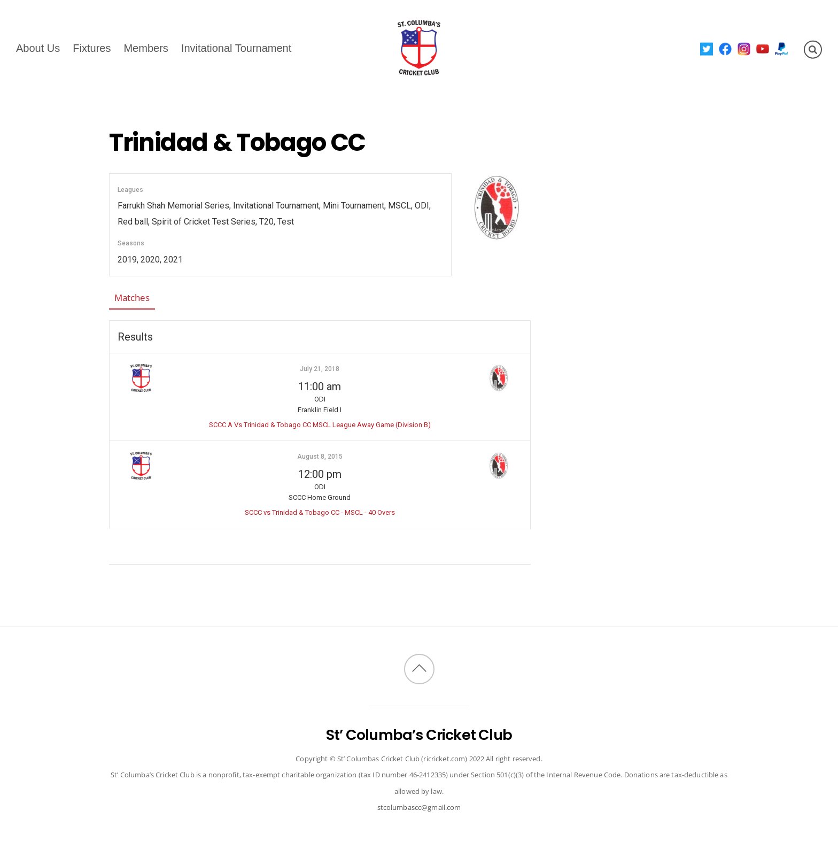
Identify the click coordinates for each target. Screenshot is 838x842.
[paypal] (781, 48)
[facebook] (725, 48)
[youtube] (763, 48)
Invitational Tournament (236, 47)
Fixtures (92, 47)
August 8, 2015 (320, 456)
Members (145, 47)
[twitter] (707, 48)
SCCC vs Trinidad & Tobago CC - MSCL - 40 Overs (320, 512)
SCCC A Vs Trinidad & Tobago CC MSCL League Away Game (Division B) (320, 425)
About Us (38, 47)
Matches (132, 297)
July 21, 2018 (319, 369)
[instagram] (744, 48)
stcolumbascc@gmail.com (419, 807)
